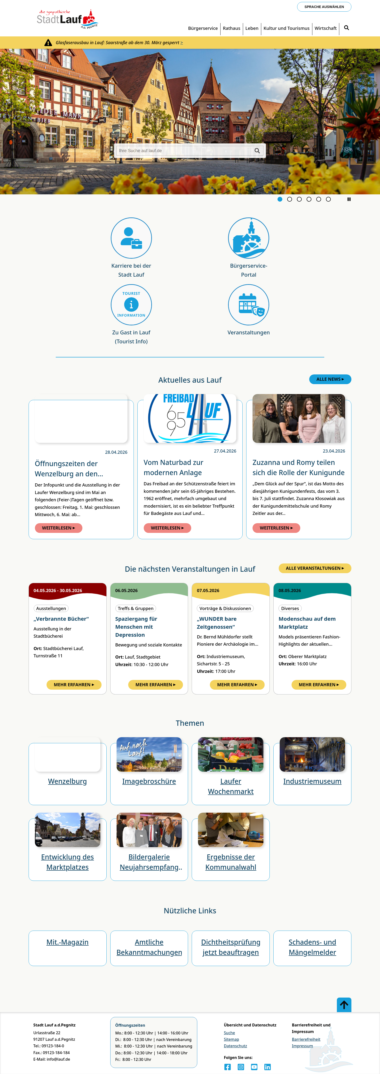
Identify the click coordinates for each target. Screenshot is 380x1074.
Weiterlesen (59, 528)
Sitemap (231, 1039)
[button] (349, 199)
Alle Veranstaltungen (315, 568)
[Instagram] (241, 1067)
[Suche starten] (257, 150)
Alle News (330, 379)
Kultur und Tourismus (287, 28)
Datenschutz (235, 1046)
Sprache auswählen (324, 7)
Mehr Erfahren (74, 684)
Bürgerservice (203, 28)
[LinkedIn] (267, 1067)
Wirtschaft (326, 28)
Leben (252, 28)
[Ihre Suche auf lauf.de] (189, 151)
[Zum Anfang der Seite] (344, 1005)
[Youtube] (254, 1067)
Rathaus (231, 28)
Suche (229, 1032)
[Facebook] (227, 1067)
